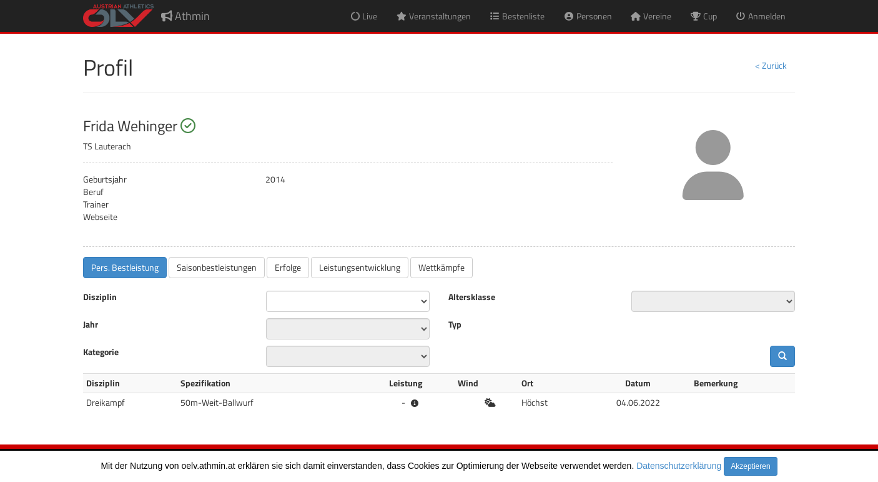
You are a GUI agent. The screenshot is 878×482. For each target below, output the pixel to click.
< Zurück (771, 65)
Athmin (185, 16)
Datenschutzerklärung (678, 466)
